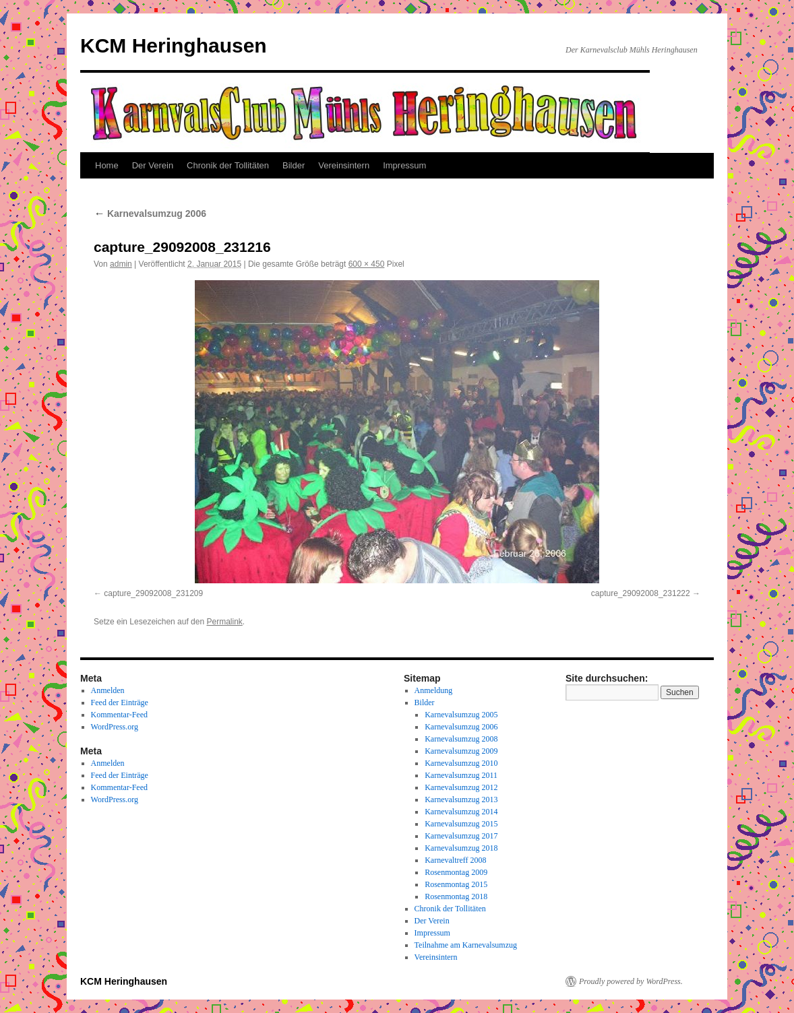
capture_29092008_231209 (153, 593)
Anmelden (108, 690)
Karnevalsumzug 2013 (461, 799)
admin (121, 264)
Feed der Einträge (119, 702)
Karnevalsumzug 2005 (461, 714)
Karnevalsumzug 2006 (150, 213)
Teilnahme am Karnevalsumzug (466, 945)
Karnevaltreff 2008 (455, 860)
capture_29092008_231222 (640, 593)
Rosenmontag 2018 (456, 896)
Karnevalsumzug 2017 (461, 836)
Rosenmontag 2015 (456, 884)
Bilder (293, 165)
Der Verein (152, 165)
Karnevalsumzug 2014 (461, 811)
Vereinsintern (343, 165)
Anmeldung (434, 690)
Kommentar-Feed (119, 714)
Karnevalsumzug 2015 (461, 823)
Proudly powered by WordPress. (631, 981)
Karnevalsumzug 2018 (461, 848)
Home (107, 165)
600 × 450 (366, 264)
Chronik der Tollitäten (228, 165)
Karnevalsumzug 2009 (461, 751)
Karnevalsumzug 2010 (461, 763)
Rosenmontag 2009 (456, 872)
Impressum (404, 165)
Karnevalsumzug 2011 (461, 775)
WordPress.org (114, 726)
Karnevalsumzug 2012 (461, 787)
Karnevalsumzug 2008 (461, 739)
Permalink (224, 621)
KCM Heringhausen (173, 45)
